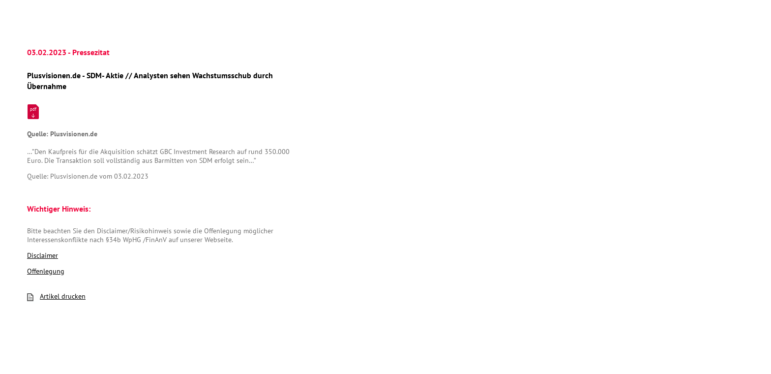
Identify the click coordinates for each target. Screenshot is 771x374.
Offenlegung (45, 271)
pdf (33, 109)
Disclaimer (42, 255)
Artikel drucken (56, 296)
